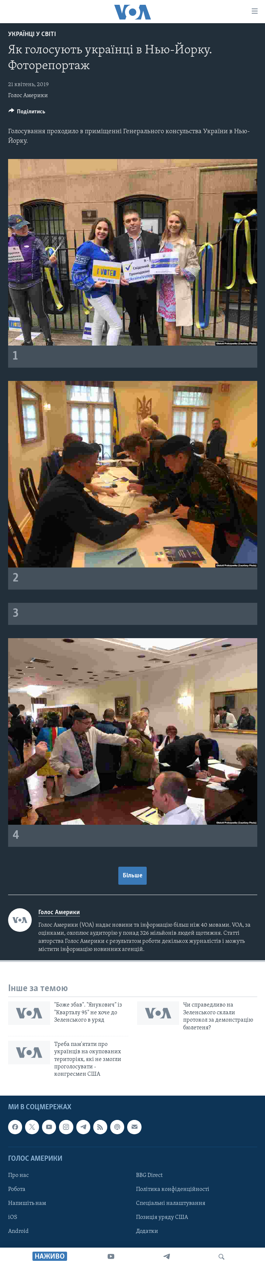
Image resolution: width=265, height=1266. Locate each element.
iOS (12, 1217)
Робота (16, 1189)
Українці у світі (32, 34)
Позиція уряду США (162, 1217)
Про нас (18, 1175)
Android (18, 1231)
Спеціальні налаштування (170, 1203)
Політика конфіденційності (172, 1189)
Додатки (147, 1231)
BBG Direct (149, 1175)
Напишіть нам (27, 1203)
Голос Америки (28, 96)
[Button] (27, 113)
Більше (132, 875)
